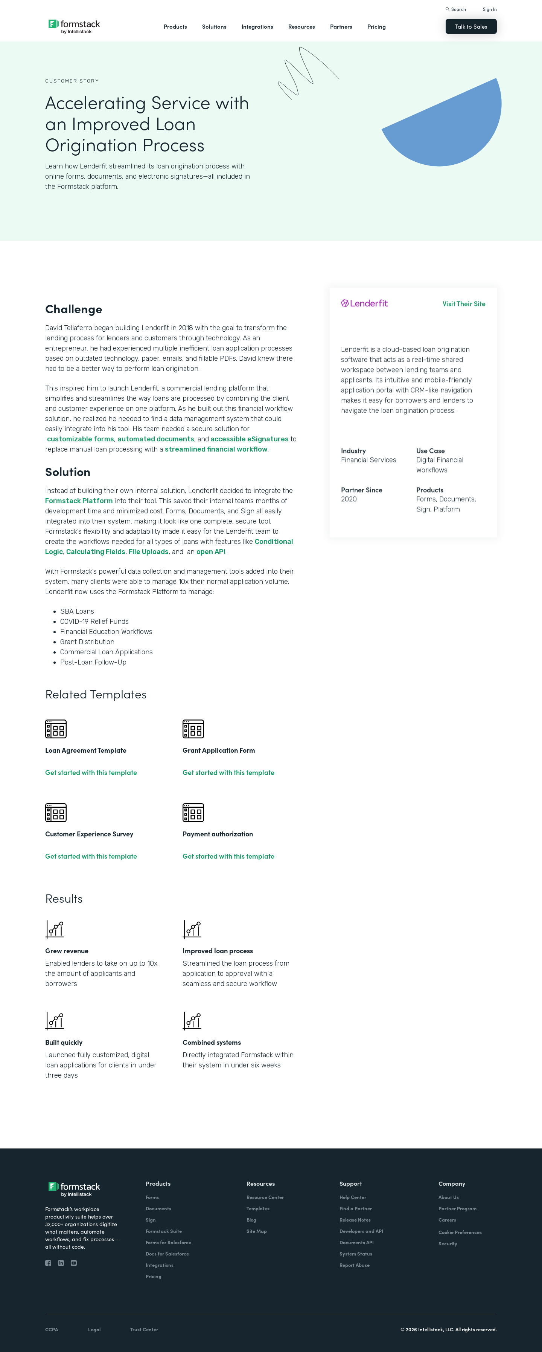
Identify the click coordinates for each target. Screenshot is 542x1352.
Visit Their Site (464, 310)
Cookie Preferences (460, 1232)
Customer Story (72, 81)
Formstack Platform (79, 501)
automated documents (155, 439)
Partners (341, 26)
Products (175, 26)
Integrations (257, 26)
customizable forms (80, 439)
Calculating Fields (95, 552)
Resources (301, 26)
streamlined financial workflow (216, 449)
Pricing (376, 26)
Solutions (214, 26)
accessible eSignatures (249, 439)
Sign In (490, 9)
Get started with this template (91, 772)
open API (210, 552)
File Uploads (149, 552)
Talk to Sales (471, 26)
